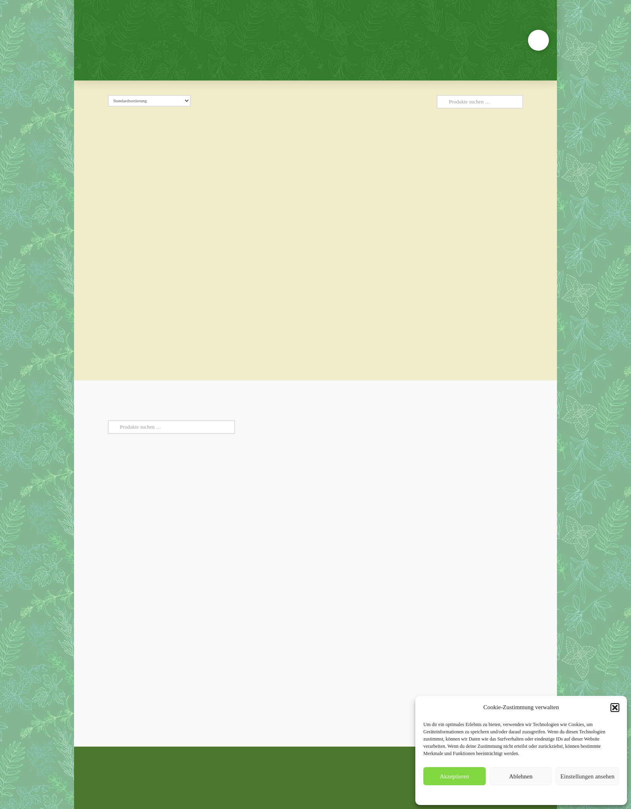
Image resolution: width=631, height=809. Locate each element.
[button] (615, 708)
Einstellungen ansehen (587, 776)
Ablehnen (520, 776)
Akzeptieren (454, 776)
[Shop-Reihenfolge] (149, 101)
